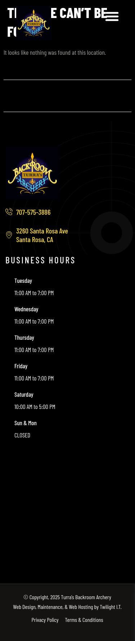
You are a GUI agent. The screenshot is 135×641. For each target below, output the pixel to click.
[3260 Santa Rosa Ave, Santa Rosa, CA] (67, 508)
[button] (112, 16)
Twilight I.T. (110, 606)
